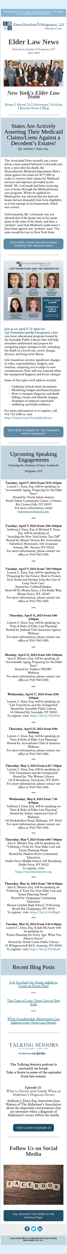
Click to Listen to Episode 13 (33, 1127)
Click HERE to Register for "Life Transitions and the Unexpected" (33, 432)
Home (9, 104)
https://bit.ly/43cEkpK (45, 912)
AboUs (23, 104)
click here (39, 1240)
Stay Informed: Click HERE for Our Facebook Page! (33, 1215)
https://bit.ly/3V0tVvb (45, 716)
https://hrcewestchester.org (33, 872)
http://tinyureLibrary (28, 418)
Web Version (44, 14)
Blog (45, 108)
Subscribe (31, 14)
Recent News (29, 108)
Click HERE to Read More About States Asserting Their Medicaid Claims (33, 244)
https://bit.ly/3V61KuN (44, 949)
